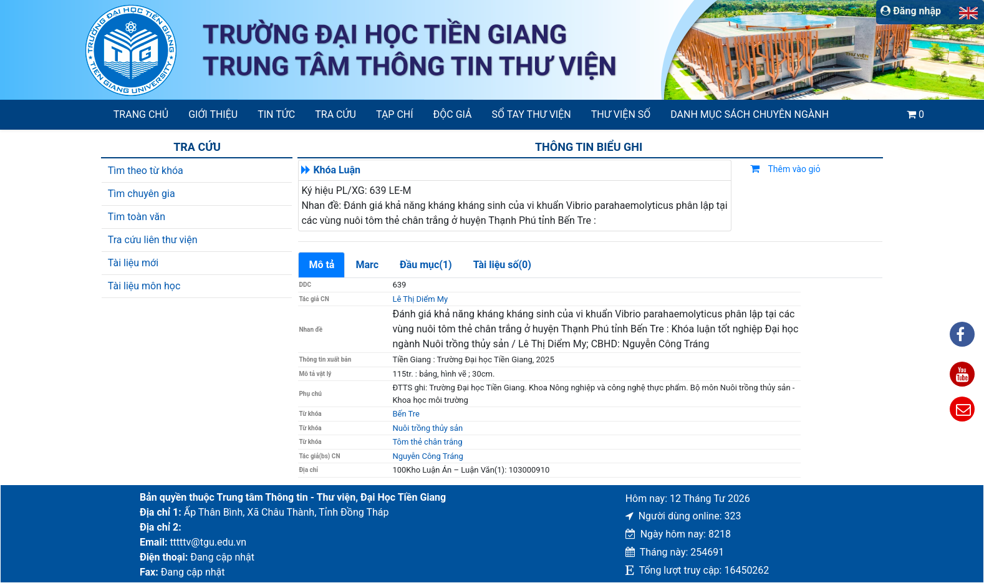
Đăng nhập (910, 11)
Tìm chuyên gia (141, 194)
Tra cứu (335, 114)
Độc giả (452, 114)
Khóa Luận (336, 170)
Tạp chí (394, 114)
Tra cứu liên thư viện (153, 240)
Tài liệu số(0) (502, 265)
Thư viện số (621, 114)
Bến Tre (406, 413)
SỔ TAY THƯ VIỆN (531, 114)
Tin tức (276, 114)
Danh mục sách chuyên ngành (749, 114)
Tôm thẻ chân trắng (427, 441)
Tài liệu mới (133, 263)
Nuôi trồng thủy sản (427, 428)
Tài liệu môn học (144, 286)
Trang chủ (140, 114)
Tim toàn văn (136, 217)
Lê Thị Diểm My (420, 299)
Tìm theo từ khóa (145, 170)
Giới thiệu (213, 114)
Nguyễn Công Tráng (427, 456)
